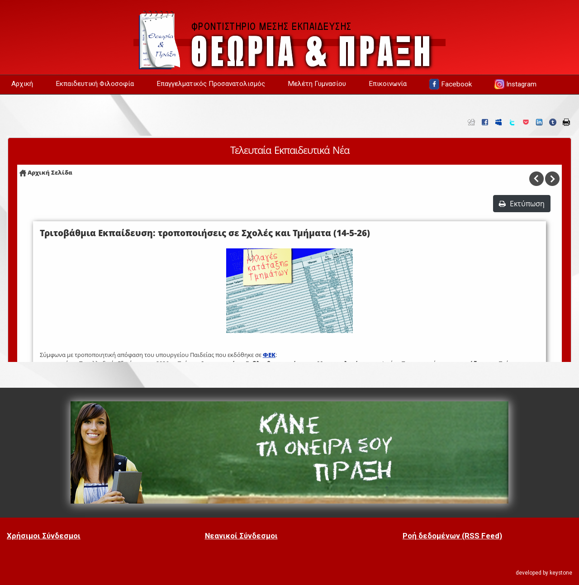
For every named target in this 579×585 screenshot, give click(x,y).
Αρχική (22, 84)
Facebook (450, 84)
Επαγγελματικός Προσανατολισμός (211, 84)
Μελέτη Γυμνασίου (317, 84)
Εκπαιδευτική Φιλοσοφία (95, 84)
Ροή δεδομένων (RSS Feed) (452, 535)
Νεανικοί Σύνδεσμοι (241, 535)
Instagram (515, 84)
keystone (561, 573)
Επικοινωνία (388, 84)
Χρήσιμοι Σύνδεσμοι (44, 535)
